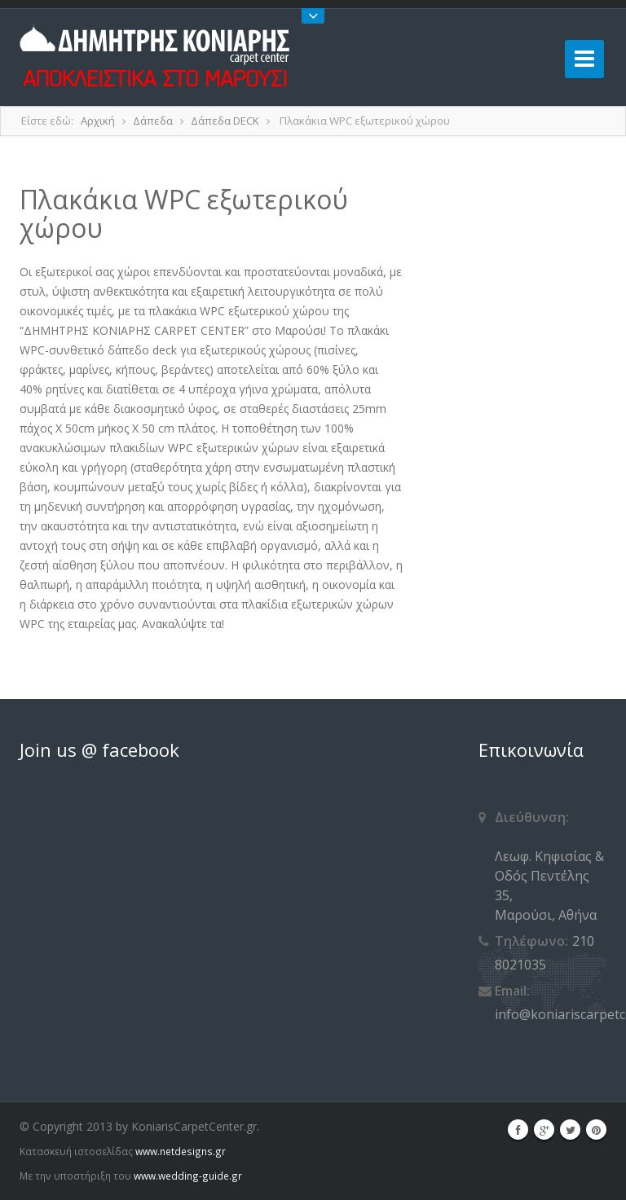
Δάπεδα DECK (225, 120)
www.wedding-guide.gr (188, 1175)
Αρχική (98, 120)
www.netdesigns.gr (180, 1151)
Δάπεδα (153, 120)
